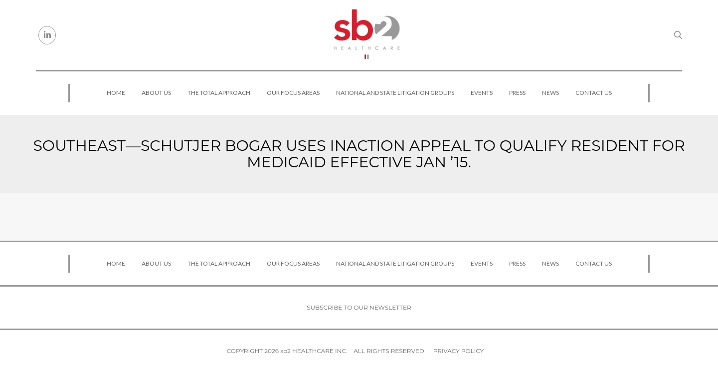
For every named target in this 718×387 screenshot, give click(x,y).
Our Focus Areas (293, 92)
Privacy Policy (458, 351)
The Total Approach (218, 92)
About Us (156, 92)
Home (116, 92)
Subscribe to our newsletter (359, 307)
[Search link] (678, 35)
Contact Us (593, 92)
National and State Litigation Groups (395, 92)
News (550, 92)
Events (482, 92)
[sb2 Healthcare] (366, 35)
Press (517, 92)
